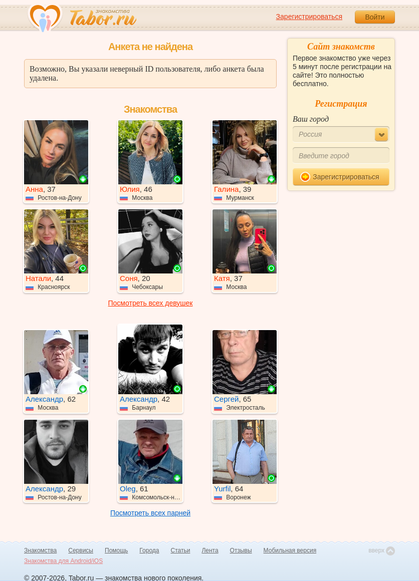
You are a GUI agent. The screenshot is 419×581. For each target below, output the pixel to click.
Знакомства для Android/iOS (63, 560)
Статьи (180, 550)
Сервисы (80, 550)
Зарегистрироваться (309, 17)
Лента (209, 550)
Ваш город (311, 119)
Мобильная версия (290, 550)
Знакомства (40, 550)
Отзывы (241, 550)
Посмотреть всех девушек (150, 303)
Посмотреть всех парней (150, 513)
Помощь (116, 550)
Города (149, 550)
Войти (374, 17)
